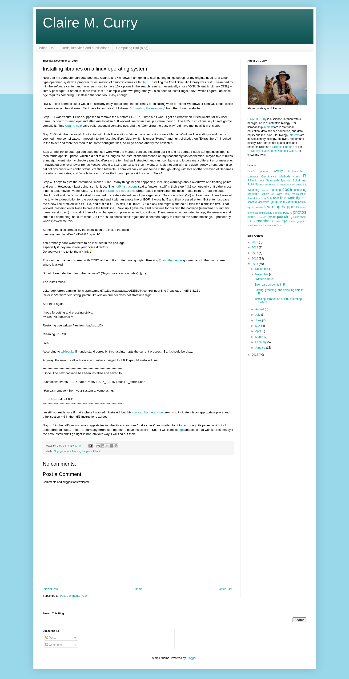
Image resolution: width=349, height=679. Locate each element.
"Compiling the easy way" (147, 108)
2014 (255, 354)
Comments (54, 645)
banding (276, 190)
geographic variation (284, 202)
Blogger (191, 658)
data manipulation (295, 193)
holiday (302, 201)
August (260, 309)
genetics (252, 201)
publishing (284, 217)
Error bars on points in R (269, 284)
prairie (272, 217)
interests (269, 127)
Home (138, 589)
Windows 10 (272, 184)
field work (287, 198)
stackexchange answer (148, 412)
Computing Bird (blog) (132, 48)
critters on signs (271, 193)
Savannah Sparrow (278, 180)
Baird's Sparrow (258, 171)
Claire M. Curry (90, 23)
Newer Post (51, 589)
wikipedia (67, 351)
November (262, 274)
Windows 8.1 (299, 184)
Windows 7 (285, 184)
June (258, 320)
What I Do (46, 48)
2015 (255, 264)
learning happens (82, 451)
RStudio (253, 180)
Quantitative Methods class (280, 176)
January (260, 347)
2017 (255, 253)
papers (287, 212)
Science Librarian (283, 147)
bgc (145, 82)
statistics (262, 221)
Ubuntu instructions (121, 190)
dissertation (254, 198)
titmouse (276, 221)
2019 (255, 242)
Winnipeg (253, 190)
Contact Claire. (287, 151)
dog (264, 198)
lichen (303, 207)
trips (284, 221)
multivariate (265, 212)
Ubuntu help (73, 125)
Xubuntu (265, 190)
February (261, 342)
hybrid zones (256, 207)
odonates (277, 213)
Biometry (277, 171)
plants (251, 217)
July (258, 314)
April (258, 331)
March (259, 336)
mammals (253, 212)
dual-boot (273, 198)
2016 (255, 258)
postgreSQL (262, 217)
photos (299, 212)
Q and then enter (171, 260)
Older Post (225, 589)
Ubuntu (97, 451)
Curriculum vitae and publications (85, 48)
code (287, 189)
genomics (65, 451)
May (258, 325)
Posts (50, 637)
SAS (262, 180)
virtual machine (273, 225)
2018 (255, 247)
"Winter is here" (264, 279)
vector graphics (297, 221)
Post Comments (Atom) (74, 595)
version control (256, 225)
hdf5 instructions (126, 186)
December (262, 269)
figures (301, 198)
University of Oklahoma (262, 151)
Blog (56, 451)
